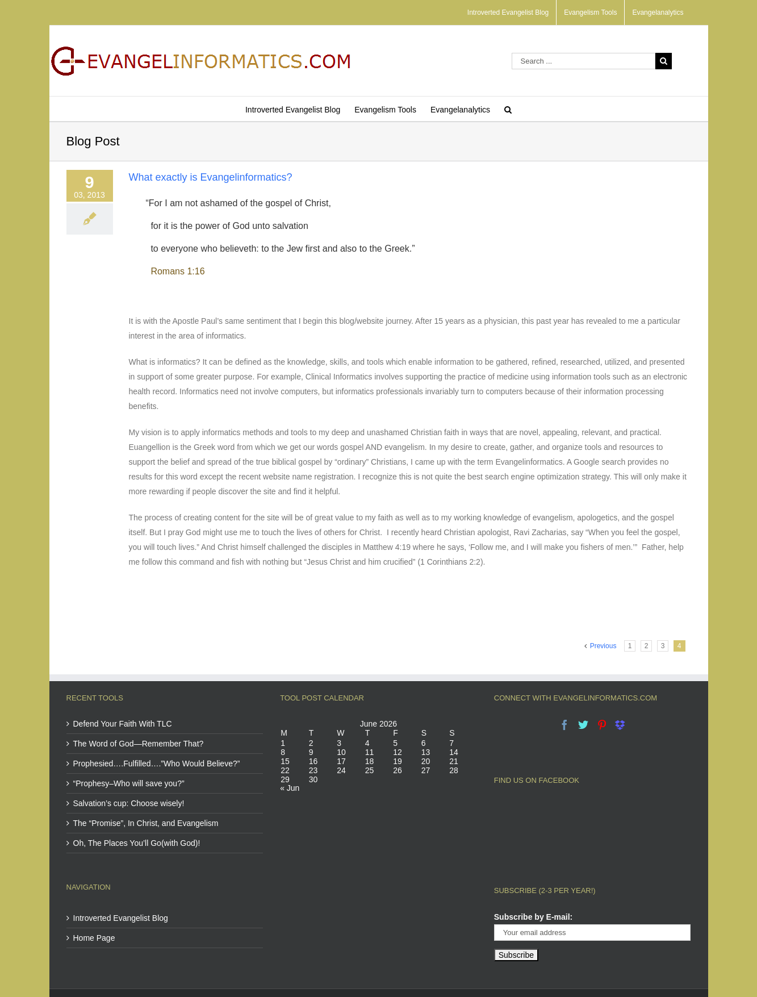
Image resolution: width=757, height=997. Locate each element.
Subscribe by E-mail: (533, 869)
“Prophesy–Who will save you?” (129, 783)
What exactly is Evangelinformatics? (210, 177)
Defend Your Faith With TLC (122, 724)
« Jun (289, 787)
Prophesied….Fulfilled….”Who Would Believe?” (156, 763)
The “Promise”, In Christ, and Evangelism (146, 823)
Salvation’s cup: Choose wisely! (129, 803)
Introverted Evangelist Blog (120, 918)
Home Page (94, 938)
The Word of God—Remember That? (138, 744)
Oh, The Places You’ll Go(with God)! (136, 843)
